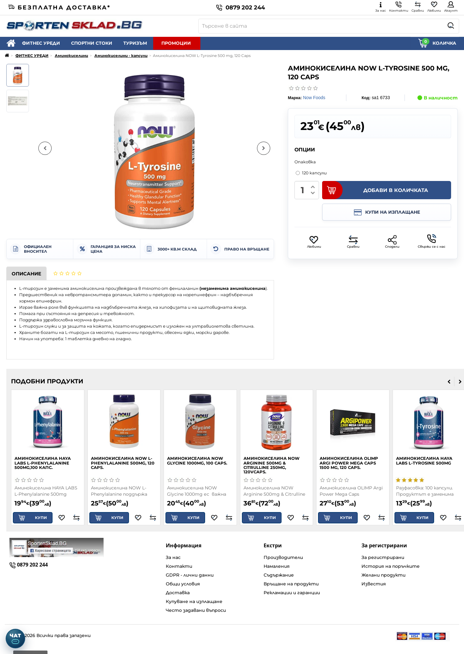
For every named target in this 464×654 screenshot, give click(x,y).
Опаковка (305, 161)
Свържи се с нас (431, 241)
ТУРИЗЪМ (135, 43)
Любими (314, 242)
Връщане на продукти (291, 584)
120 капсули (311, 172)
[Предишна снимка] (45, 148)
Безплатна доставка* (59, 7)
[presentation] (449, 381)
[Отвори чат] (15, 638)
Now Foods (314, 97)
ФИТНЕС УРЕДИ (41, 43)
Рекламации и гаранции (292, 592)
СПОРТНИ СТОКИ (91, 43)
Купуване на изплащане (194, 601)
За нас (173, 557)
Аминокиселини (71, 55)
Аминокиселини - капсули (121, 55)
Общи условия (183, 584)
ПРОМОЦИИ (176, 43)
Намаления (277, 566)
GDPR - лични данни (190, 575)
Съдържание (279, 575)
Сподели (392, 242)
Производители (283, 557)
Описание (26, 274)
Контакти (179, 566)
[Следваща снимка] (263, 148)
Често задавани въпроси (196, 610)
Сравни (353, 242)
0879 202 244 (240, 7)
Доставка (178, 592)
